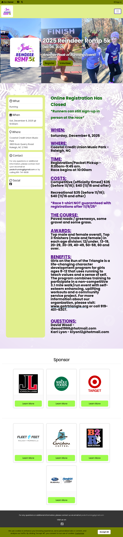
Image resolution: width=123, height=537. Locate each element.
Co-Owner (7, 2)
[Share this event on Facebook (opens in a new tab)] (18, 2)
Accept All (104, 532)
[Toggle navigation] (117, 11)
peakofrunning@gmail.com (22, 169)
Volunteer (65, 63)
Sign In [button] (118, 2)
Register (49, 63)
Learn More (28, 403)
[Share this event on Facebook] (10, 184)
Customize (79, 533)
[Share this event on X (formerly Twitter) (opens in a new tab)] (22, 2)
